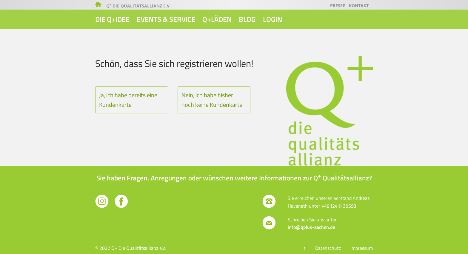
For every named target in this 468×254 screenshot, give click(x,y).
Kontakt (359, 5)
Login (272, 19)
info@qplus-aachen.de (311, 227)
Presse (337, 5)
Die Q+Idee (112, 19)
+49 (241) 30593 (338, 205)
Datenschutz (328, 248)
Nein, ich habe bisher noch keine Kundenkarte (211, 99)
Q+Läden (217, 19)
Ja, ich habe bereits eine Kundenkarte (128, 99)
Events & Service (166, 19)
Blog (247, 19)
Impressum (361, 248)
